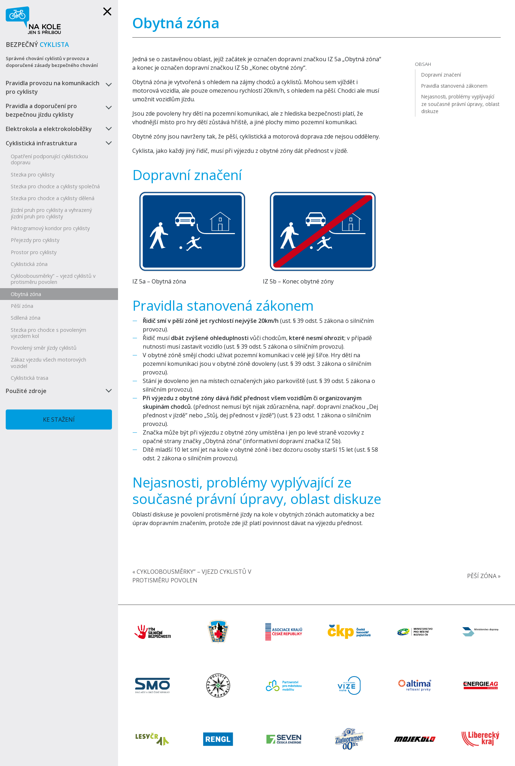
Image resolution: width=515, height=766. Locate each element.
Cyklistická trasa (29, 377)
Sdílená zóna (25, 317)
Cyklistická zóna (29, 264)
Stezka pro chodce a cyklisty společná (55, 186)
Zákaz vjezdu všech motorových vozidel (48, 362)
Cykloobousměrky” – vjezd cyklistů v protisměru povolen (53, 278)
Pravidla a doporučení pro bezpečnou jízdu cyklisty (41, 110)
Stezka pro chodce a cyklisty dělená (52, 198)
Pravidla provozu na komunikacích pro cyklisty (52, 87)
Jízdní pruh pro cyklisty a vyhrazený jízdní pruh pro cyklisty (51, 213)
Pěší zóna (22, 305)
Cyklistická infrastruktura (41, 143)
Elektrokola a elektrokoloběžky (49, 129)
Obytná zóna (26, 294)
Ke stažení (59, 419)
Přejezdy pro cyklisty (35, 240)
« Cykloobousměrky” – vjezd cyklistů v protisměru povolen (191, 576)
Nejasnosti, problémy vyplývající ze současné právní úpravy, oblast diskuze (256, 490)
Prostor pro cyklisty (34, 252)
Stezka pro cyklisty (32, 174)
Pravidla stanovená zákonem (223, 305)
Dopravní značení (187, 174)
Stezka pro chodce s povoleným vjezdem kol (48, 332)
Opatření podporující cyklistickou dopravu (49, 159)
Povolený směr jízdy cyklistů (44, 347)
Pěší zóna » (484, 576)
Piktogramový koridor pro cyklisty (50, 228)
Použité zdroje (26, 391)
